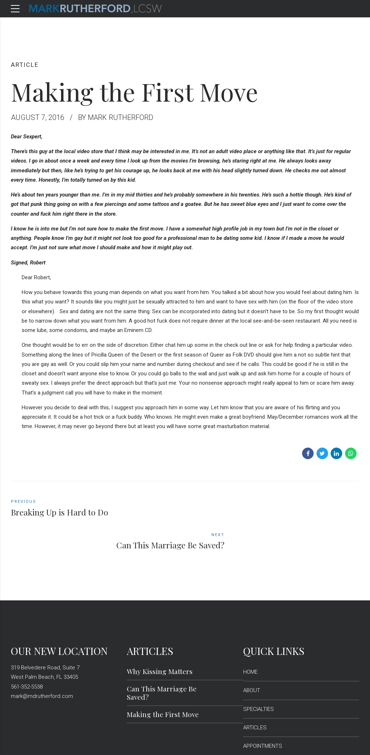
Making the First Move (163, 681)
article (25, 64)
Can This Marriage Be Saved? (162, 660)
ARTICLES (255, 694)
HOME (250, 639)
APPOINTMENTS (262, 713)
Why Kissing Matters (160, 638)
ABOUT (251, 657)
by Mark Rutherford (116, 117)
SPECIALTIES (258, 676)
